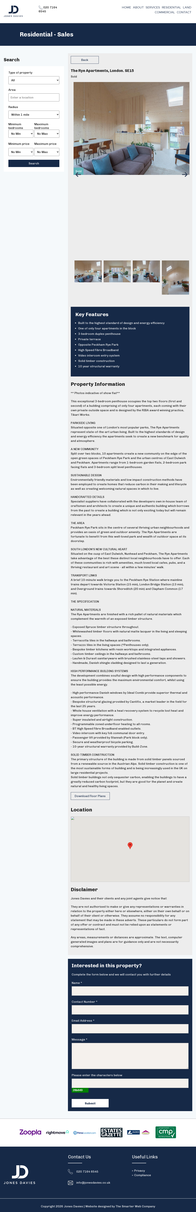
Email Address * (83, 1018)
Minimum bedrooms (15, 124)
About (138, 7)
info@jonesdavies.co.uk (93, 1180)
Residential (171, 7)
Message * (79, 1037)
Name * (77, 980)
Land (187, 7)
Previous (79, 174)
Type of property (20, 72)
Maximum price (45, 144)
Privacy (139, 1168)
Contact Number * (84, 999)
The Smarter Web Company (135, 1204)
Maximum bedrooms (41, 124)
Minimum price (18, 144)
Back (84, 60)
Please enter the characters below (97, 1073)
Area (12, 90)
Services (153, 7)
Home (126, 7)
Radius (13, 107)
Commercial (165, 12)
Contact (184, 12)
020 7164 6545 (87, 1169)
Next (185, 174)
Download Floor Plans (89, 796)
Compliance (142, 1173)
